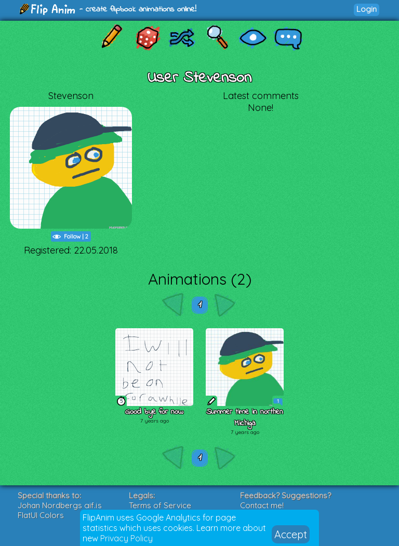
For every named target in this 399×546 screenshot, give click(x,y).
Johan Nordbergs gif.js (60, 505)
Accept (290, 534)
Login (366, 9)
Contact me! (262, 505)
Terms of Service (160, 505)
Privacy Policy (126, 538)
